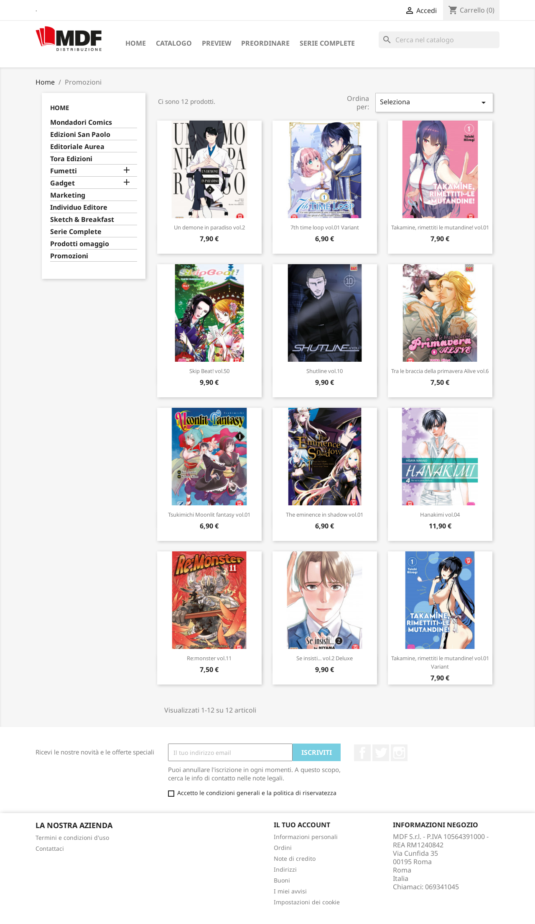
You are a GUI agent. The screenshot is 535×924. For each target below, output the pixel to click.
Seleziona (434, 102)
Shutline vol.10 (324, 371)
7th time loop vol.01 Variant (324, 227)
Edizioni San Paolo (80, 134)
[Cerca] (439, 39)
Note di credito (295, 858)
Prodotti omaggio (79, 243)
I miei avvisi (290, 891)
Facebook (362, 752)
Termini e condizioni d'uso (72, 838)
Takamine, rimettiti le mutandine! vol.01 (440, 227)
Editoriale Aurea (77, 146)
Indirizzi (285, 869)
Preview (216, 43)
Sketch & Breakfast (82, 219)
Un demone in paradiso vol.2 (209, 227)
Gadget (62, 183)
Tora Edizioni (71, 158)
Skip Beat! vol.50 (209, 371)
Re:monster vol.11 (209, 658)
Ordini (283, 848)
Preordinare (265, 43)
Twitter (380, 752)
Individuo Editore (78, 207)
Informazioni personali (306, 837)
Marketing (67, 195)
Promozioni (69, 256)
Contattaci (50, 848)
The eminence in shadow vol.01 (324, 514)
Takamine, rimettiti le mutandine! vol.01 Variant (440, 662)
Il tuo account (302, 824)
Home (135, 43)
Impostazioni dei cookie (307, 902)
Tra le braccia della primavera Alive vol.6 (440, 371)
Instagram (399, 752)
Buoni (282, 880)
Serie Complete (327, 43)
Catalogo (174, 43)
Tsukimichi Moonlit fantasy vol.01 (209, 514)
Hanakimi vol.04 (440, 514)
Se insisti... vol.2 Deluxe (324, 658)
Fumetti (63, 171)
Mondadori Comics (81, 122)
